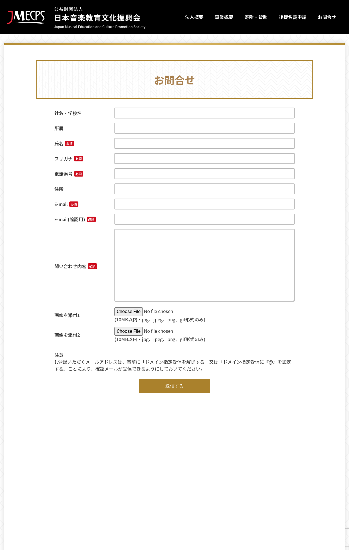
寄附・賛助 (256, 16)
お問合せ (327, 16)
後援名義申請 (292, 16)
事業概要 (224, 16)
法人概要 (194, 16)
